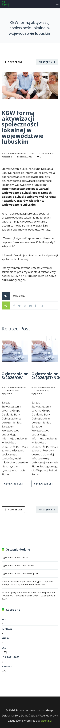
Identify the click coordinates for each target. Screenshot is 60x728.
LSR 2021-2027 (11, 657)
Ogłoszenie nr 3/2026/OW (15, 375)
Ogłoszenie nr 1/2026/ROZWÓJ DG (20, 573)
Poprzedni (15, 62)
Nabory (7, 666)
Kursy (5, 638)
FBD (4, 619)
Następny (45, 62)
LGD (33, 153)
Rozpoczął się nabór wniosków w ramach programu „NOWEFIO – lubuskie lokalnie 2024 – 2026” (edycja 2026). (29, 595)
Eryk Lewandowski (17, 153)
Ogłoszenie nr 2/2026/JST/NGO (18, 565)
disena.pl (46, 720)
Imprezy (7, 628)
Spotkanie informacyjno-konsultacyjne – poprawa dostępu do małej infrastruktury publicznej (27, 583)
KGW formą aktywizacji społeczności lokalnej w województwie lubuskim (23, 127)
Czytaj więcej (13, 483)
